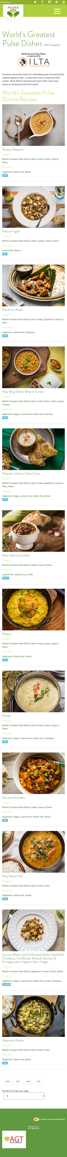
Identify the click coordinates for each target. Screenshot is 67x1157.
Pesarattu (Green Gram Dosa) (21, 473)
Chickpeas (30, 332)
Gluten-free (18, 171)
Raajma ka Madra (12, 1040)
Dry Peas (49, 414)
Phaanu (7, 634)
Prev (18, 1081)
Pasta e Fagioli (11, 231)
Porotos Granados (13, 798)
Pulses (13, 13)
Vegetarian (7, 171)
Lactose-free (8, 250)
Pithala (6, 716)
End (38, 1081)
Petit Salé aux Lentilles (16, 555)
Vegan (16, 414)
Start (7, 1081)
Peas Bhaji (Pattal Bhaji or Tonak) (23, 392)
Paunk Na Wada (12, 310)
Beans (28, 171)
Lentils (30, 574)
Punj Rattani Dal (12, 876)
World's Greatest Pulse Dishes (16, 159)
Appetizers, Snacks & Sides (43, 971)
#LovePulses (5, 2)
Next (28, 1081)
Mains (34, 240)
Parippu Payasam (13, 149)
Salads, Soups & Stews (48, 240)
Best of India (37, 159)
